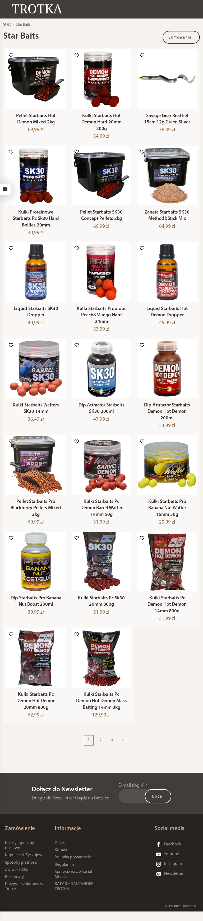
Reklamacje (15, 886)
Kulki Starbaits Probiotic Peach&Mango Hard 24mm (101, 319)
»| (124, 749)
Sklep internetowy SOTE (181, 915)
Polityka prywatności (73, 867)
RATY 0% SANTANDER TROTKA (74, 896)
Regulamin (64, 874)
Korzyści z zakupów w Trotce (24, 896)
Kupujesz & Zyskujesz (24, 865)
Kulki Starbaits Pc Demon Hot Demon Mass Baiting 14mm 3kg (101, 711)
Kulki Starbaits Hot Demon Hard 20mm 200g (101, 124)
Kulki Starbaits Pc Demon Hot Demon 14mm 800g (167, 613)
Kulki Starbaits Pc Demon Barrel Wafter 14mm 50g (101, 515)
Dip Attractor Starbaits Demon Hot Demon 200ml (167, 417)
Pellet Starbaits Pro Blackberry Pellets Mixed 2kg (36, 515)
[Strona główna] (38, 9)
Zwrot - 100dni (18, 879)
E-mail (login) (131, 795)
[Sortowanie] (181, 37)
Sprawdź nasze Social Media (73, 883)
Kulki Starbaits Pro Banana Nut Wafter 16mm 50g (167, 515)
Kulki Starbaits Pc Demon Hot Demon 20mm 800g (36, 711)
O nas (59, 852)
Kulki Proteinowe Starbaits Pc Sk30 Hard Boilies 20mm (36, 221)
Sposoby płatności (21, 872)
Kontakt (62, 860)
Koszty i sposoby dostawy (19, 855)
